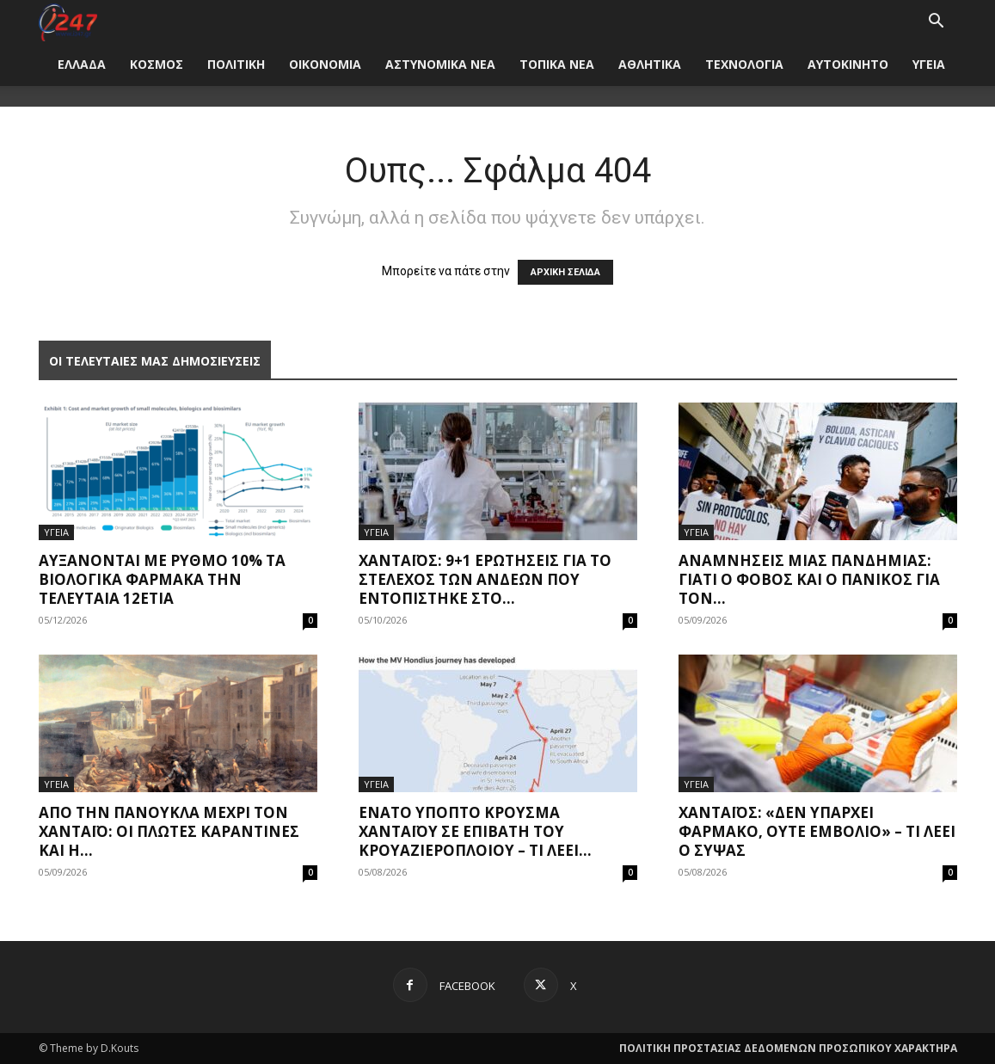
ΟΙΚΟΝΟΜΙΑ (325, 64)
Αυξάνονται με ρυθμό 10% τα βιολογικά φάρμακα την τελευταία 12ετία (162, 579)
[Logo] (68, 21)
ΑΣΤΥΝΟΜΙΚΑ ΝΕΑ (440, 64)
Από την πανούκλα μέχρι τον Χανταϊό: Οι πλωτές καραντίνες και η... (169, 831)
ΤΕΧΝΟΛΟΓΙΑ (744, 64)
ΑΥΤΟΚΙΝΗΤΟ (848, 64)
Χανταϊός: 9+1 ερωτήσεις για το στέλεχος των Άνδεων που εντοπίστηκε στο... (485, 579)
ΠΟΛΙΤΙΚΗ (236, 64)
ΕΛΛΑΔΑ (82, 64)
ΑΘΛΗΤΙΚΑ (649, 64)
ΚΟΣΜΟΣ (156, 64)
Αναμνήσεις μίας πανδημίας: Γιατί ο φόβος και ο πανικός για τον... (809, 579)
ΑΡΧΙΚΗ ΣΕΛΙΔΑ (565, 272)
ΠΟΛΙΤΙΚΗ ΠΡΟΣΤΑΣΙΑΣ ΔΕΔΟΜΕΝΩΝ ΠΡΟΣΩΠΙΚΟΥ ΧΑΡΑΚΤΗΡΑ (788, 1048)
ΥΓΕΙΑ (928, 64)
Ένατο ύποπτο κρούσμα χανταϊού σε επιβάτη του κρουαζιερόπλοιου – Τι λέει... (475, 831)
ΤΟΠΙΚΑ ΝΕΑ (556, 64)
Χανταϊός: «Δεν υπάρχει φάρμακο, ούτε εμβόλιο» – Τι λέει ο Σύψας (817, 831)
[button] (936, 23)
